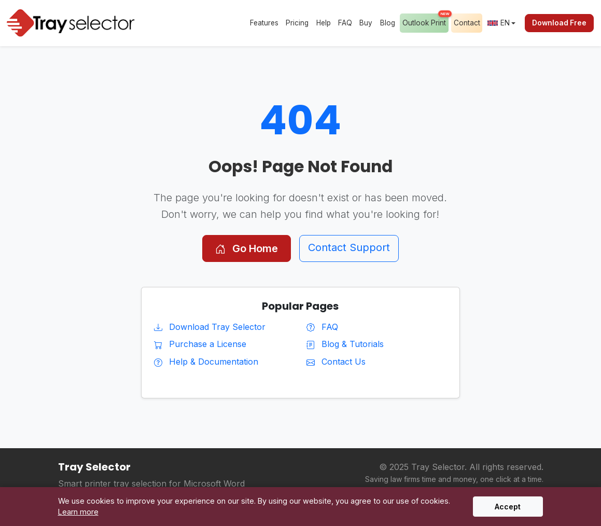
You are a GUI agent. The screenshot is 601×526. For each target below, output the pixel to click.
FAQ (345, 23)
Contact (467, 23)
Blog (387, 23)
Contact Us (336, 361)
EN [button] (498, 23)
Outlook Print (425, 20)
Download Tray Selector (209, 327)
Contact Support (349, 247)
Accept (508, 506)
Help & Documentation (206, 361)
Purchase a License (200, 344)
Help (323, 23)
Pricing (297, 23)
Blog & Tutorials (345, 344)
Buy (365, 23)
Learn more (78, 511)
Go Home (246, 248)
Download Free (559, 23)
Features (264, 23)
